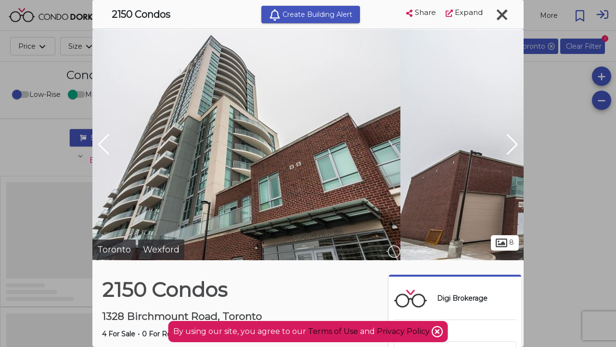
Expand (464, 12)
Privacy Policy (404, 331)
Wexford (161, 249)
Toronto (114, 249)
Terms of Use (333, 331)
